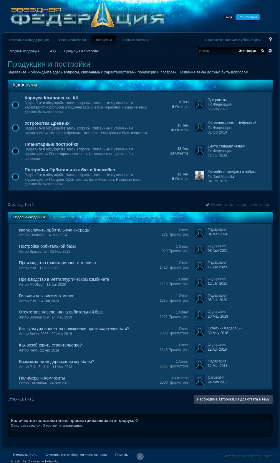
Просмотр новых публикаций (233, 40)
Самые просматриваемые (143, 217)
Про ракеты (217, 100)
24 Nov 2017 (218, 382)
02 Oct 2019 (217, 132)
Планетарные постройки (52, 144)
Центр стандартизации (226, 146)
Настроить (177, 217)
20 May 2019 (218, 316)
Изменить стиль (25, 455)
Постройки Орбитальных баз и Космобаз (70, 169)
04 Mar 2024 (218, 234)
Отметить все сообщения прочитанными (76, 455)
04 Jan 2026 (217, 181)
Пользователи (72, 40)
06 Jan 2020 (217, 300)
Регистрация (247, 17)
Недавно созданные (30, 217)
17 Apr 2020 (217, 267)
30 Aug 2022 (218, 109)
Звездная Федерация (29, 40)
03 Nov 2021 (218, 251)
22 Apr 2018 (217, 349)
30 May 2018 (218, 333)
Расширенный (270, 50)
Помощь (121, 455)
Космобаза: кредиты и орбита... (233, 172)
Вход (228, 17)
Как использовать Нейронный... (233, 123)
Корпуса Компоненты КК (51, 97)
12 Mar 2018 (218, 366)
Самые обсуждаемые (102, 217)
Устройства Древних (47, 123)
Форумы (104, 40)
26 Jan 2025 (217, 156)
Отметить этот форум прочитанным (237, 205)
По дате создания (67, 217)
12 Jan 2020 (217, 283)
